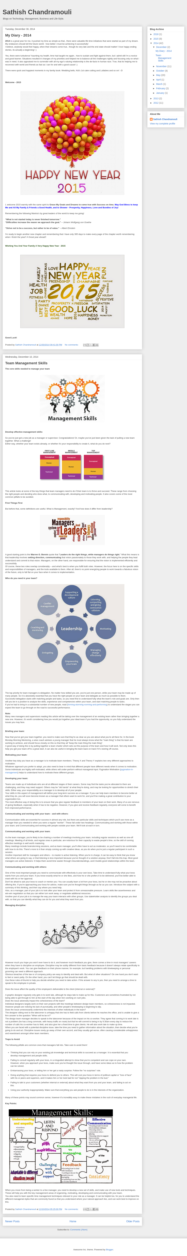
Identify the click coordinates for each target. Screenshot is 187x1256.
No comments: (72, 345)
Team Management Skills (26, 363)
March (159, 84)
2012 (156, 103)
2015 (156, 38)
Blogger (109, 1249)
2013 (156, 98)
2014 (156, 43)
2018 (156, 34)
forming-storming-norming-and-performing (87, 704)
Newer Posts (12, 1221)
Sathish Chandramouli (37, 12)
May (158, 75)
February (161, 88)
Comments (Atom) (78, 1229)
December (161, 47)
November (161, 66)
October (160, 70)
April (158, 79)
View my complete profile (162, 123)
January (160, 93)
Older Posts (133, 1221)
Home (73, 1221)
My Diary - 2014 (18, 35)
